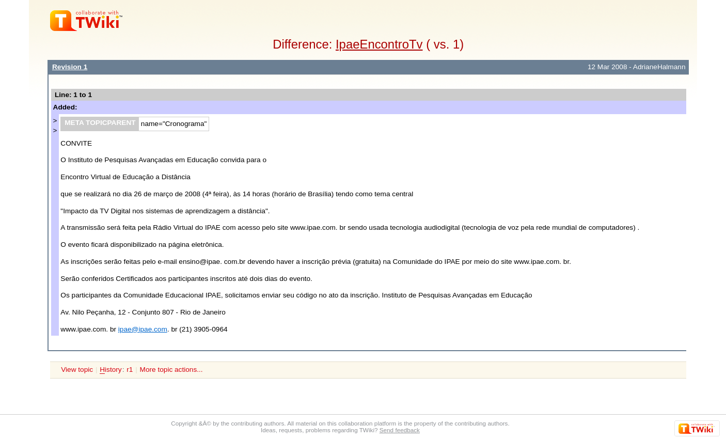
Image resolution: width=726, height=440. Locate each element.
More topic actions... (171, 369)
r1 (130, 369)
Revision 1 (69, 67)
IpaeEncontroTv (379, 44)
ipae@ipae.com (142, 329)
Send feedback (400, 430)
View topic (77, 369)
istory (110, 370)
